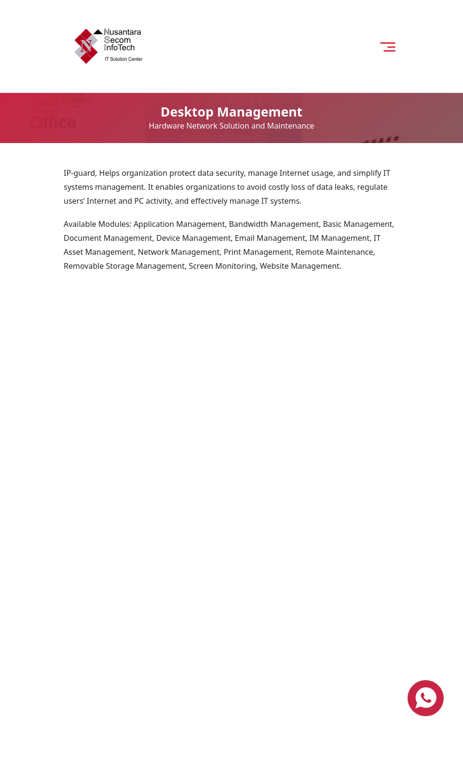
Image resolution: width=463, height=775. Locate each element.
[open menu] (387, 46)
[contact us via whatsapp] (426, 698)
